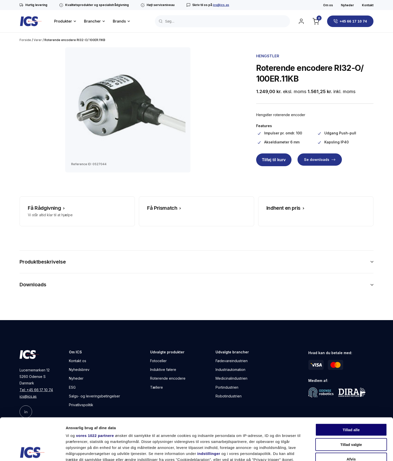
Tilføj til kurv (274, 160)
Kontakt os (77, 361)
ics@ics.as (221, 5)
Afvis (351, 417)
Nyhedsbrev (79, 369)
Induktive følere (163, 369)
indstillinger (208, 411)
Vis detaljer (260, 451)
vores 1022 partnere (95, 393)
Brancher (92, 21)
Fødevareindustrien (232, 361)
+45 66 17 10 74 (353, 21)
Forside (25, 40)
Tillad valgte (351, 402)
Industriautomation (230, 369)
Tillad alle (351, 388)
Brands (119, 21)
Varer (38, 40)
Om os (328, 5)
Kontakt (367, 5)
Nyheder (347, 5)
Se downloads (316, 159)
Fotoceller (158, 361)
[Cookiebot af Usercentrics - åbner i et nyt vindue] (32, 451)
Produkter (63, 21)
